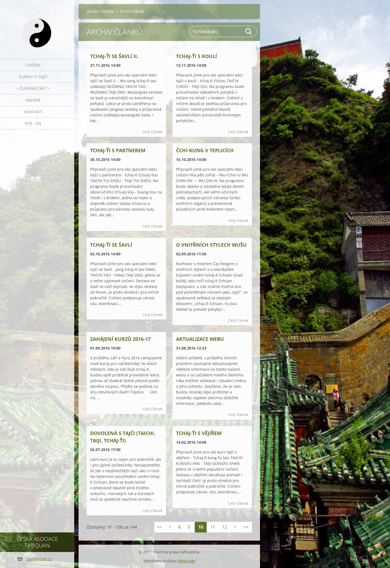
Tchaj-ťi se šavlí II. (114, 56)
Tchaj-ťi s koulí (196, 56)
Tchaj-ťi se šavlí (111, 245)
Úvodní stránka (100, 11)
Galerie (33, 100)
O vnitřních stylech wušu (211, 245)
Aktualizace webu (200, 339)
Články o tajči (33, 76)
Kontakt (33, 111)
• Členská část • (33, 88)
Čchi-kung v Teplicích (205, 150)
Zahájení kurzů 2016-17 (120, 339)
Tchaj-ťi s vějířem (199, 433)
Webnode (186, 560)
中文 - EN (33, 123)
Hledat (248, 31)
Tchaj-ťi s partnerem (117, 150)
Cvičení (33, 65)
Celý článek (152, 131)
